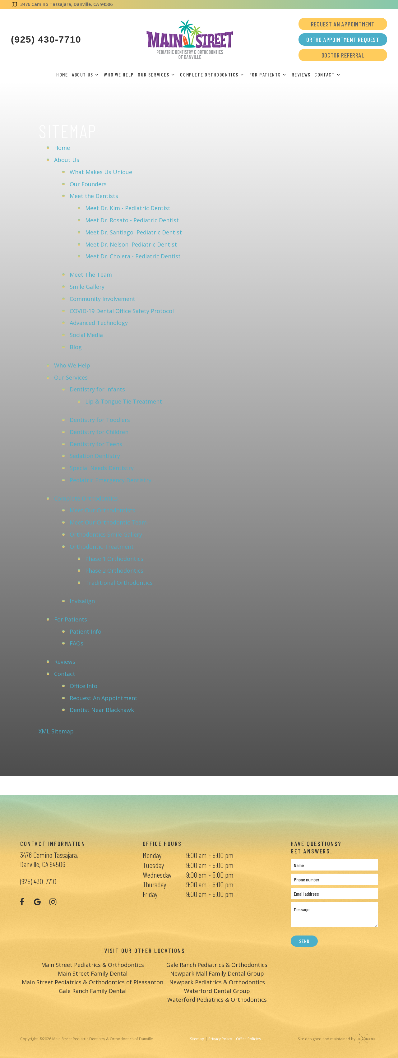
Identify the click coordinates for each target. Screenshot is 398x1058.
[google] (37, 901)
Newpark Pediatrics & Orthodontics (217, 981)
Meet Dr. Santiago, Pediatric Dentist (133, 231)
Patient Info (85, 630)
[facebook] (22, 901)
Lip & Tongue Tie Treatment (123, 400)
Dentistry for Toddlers (100, 419)
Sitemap (197, 1038)
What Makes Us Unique (101, 171)
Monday (152, 854)
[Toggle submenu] (96, 74)
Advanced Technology (99, 322)
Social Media (86, 334)
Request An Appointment (103, 697)
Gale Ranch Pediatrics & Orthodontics (216, 964)
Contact (328, 74)
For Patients (268, 74)
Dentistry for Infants (97, 388)
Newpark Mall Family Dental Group (217, 973)
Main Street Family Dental (92, 973)
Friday (150, 893)
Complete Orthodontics (212, 74)
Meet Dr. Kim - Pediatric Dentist (127, 207)
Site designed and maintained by (335, 1038)
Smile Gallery (87, 286)
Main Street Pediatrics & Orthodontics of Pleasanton (92, 981)
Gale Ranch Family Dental (93, 990)
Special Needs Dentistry (102, 467)
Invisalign (82, 600)
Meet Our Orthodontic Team (108, 521)
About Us (86, 74)
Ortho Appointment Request (342, 39)
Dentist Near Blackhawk (102, 709)
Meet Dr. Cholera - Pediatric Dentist (133, 255)
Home (62, 74)
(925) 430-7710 (46, 39)
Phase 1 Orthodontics (114, 557)
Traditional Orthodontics (119, 582)
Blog (76, 346)
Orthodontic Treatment (102, 546)
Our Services (157, 74)
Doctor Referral (343, 55)
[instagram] (53, 901)
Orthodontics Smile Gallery (106, 534)
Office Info (83, 685)
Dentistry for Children (99, 431)
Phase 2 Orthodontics (114, 570)
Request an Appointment (343, 24)
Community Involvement (102, 298)
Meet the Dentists (94, 195)
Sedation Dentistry (95, 455)
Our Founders (88, 183)
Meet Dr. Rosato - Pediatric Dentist (132, 219)
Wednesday (157, 873)
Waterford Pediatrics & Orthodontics (217, 999)
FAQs (76, 642)
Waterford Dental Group (217, 990)
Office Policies (248, 1038)
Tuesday (153, 864)
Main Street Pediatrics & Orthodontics (92, 964)
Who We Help (119, 74)
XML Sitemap (56, 730)
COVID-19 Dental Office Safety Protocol (122, 310)
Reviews (301, 74)
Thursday (154, 883)
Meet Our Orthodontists (102, 509)
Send (304, 940)
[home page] (190, 39)
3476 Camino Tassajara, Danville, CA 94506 (62, 4)
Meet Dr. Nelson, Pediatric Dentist (131, 243)
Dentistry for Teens (96, 443)
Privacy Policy (220, 1038)
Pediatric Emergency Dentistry (110, 479)
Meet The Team (91, 274)
